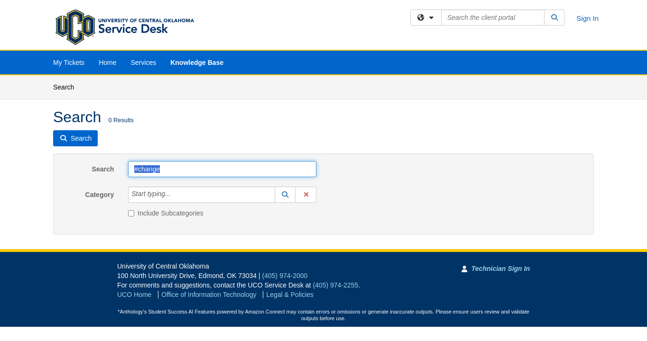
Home (107, 62)
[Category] (176, 194)
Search (67, 86)
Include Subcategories (165, 213)
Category (99, 194)
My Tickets (68, 62)
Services (143, 62)
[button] (285, 195)
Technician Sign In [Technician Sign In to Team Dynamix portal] (500, 268)
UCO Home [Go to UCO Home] (134, 294)
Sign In (587, 18)
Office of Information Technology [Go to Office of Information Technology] (208, 294)
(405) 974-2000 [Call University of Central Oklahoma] (285, 275)
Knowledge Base (196, 62)
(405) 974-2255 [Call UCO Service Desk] (335, 285)
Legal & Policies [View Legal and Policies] (290, 294)
